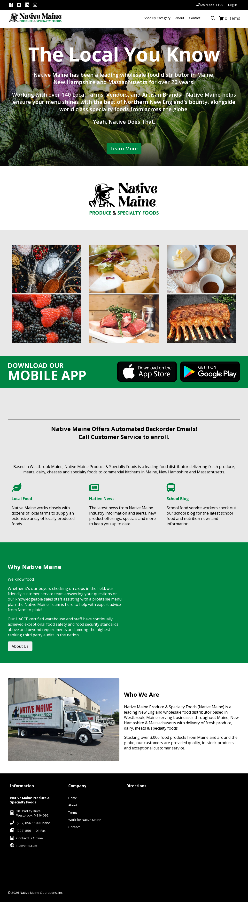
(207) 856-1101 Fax (31, 830)
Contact (74, 827)
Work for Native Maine (84, 819)
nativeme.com (26, 845)
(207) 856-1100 (211, 4)
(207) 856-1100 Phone (33, 823)
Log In (232, 4)
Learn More (124, 148)
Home (72, 798)
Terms (73, 812)
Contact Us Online (29, 838)
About (72, 805)
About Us (20, 646)
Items (232, 18)
